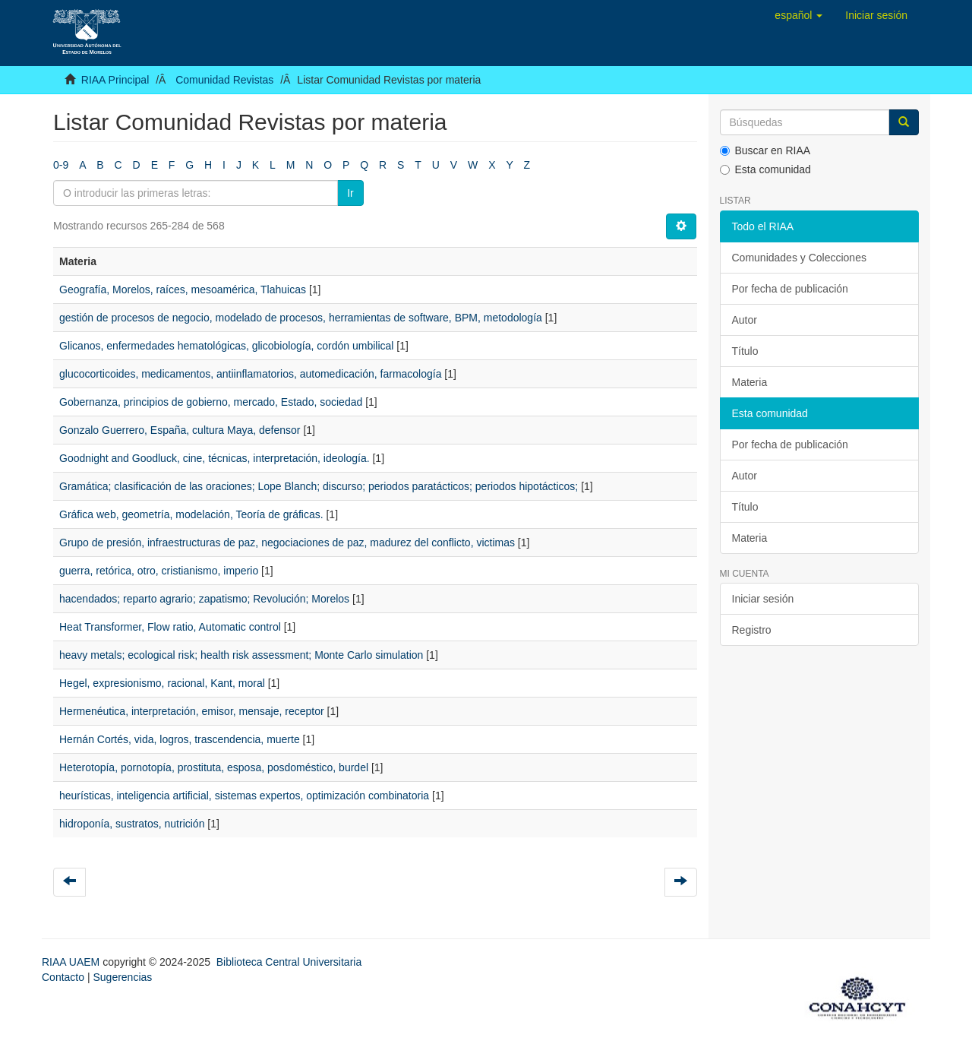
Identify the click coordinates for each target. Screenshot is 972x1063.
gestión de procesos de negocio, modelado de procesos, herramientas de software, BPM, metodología (300, 318)
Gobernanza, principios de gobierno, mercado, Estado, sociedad (210, 402)
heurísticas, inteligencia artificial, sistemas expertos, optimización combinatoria (244, 795)
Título (745, 351)
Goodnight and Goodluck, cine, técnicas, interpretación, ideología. (214, 458)
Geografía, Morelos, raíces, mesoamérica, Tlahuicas (182, 289)
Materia (750, 382)
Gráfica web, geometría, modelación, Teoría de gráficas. (191, 514)
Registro (752, 630)
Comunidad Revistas (224, 80)
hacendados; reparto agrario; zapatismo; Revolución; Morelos (204, 599)
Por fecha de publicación (790, 289)
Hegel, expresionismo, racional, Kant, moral (162, 683)
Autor (744, 320)
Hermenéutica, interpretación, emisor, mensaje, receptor (191, 711)
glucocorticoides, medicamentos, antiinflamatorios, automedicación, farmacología (250, 374)
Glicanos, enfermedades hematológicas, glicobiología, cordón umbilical (226, 346)
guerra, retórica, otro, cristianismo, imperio (158, 571)
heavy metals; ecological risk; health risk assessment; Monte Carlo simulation (241, 655)
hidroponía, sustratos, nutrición (131, 824)
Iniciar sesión (763, 599)
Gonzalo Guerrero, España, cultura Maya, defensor (180, 430)
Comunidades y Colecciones (799, 258)
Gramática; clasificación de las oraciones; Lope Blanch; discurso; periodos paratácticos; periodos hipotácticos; (318, 486)
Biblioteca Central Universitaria (288, 962)
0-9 (60, 165)
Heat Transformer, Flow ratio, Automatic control (170, 627)
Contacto (63, 977)
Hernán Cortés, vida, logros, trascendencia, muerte (179, 739)
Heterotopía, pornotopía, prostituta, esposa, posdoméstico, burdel (213, 767)
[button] (798, 15)
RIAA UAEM (72, 962)
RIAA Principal (115, 80)
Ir (350, 193)
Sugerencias (122, 977)
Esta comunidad (765, 169)
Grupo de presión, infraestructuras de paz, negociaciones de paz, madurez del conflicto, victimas (287, 542)
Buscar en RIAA (765, 150)
